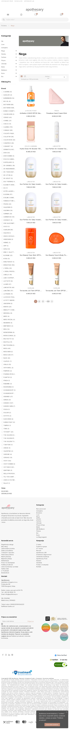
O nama (38, 544)
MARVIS (7, 306)
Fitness (38, 531)
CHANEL (7, 120)
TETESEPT (8, 432)
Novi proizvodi (41, 509)
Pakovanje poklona (7, 554)
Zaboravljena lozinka (8, 548)
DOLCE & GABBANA (10, 159)
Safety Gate (5, 568)
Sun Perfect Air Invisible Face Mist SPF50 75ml (57, 149)
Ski (2, 41)
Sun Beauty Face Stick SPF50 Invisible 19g (31, 255)
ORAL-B (7, 364)
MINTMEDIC (8, 326)
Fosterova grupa (41, 546)
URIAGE (7, 448)
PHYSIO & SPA (18, 1)
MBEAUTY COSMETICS (10, 310)
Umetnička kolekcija (42, 556)
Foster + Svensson (36, 678)
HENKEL (7, 242)
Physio (3, 60)
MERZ (6, 316)
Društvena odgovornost (43, 554)
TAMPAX (7, 425)
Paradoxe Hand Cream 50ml (56, 113)
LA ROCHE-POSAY (10, 297)
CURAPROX (9, 143)
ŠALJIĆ (7, 483)
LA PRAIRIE (8, 294)
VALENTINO (8, 451)
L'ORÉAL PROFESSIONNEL (10, 271)
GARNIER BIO (9, 217)
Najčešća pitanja (6, 558)
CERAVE (8, 117)
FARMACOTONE (10, 201)
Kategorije (6, 36)
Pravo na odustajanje (8, 562)
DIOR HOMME (9, 156)
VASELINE (8, 454)
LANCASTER (9, 287)
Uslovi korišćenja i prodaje (9, 566)
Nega (3, 51)
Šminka (3, 54)
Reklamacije (5, 560)
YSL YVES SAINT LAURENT (10, 477)
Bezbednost (5, 573)
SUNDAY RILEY (9, 422)
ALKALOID (8, 95)
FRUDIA (7, 204)
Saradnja (39, 562)
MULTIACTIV (9, 339)
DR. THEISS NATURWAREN (10, 172)
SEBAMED (8, 396)
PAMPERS (8, 371)
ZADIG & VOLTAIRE (10, 480)
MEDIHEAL (8, 313)
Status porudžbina (7, 550)
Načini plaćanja (6, 556)
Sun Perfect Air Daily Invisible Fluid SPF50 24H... (31, 184)
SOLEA (7, 409)
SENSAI (7, 400)
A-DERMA (8, 91)
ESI (6, 188)
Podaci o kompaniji (42, 564)
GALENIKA (8, 210)
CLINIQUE (8, 130)
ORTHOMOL (8, 367)
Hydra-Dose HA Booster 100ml (31, 149)
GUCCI (7, 226)
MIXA (7, 329)
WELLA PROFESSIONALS (10, 473)
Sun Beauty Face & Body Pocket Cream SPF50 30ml (57, 255)
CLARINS (8, 127)
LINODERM (8, 303)
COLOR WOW (9, 140)
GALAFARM (8, 207)
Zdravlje (4, 63)
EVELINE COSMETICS (10, 197)
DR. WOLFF (8, 178)
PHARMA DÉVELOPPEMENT (10, 374)
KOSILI (7, 258)
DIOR (7, 152)
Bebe (3, 67)
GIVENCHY (8, 220)
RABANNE (8, 383)
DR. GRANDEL (9, 165)
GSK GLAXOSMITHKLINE (10, 223)
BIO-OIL (7, 101)
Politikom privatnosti (17, 636)
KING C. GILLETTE (10, 252)
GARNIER (8, 213)
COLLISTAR (9, 136)
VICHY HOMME (9, 464)
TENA (6, 428)
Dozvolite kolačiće (52, 724)
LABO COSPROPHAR (10, 278)
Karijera (38, 560)
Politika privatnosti (7, 564)
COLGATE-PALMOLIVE (10, 133)
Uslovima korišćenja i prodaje (9, 715)
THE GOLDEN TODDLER (10, 441)
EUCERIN (8, 194)
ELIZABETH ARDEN (10, 185)
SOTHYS (7, 416)
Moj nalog (4, 546)
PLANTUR (8, 377)
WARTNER (8, 470)
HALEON (7, 233)
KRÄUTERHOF (9, 262)
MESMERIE (8, 323)
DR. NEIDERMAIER (10, 169)
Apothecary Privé (41, 558)
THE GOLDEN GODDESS (10, 435)
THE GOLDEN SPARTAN (10, 438)
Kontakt (38, 566)
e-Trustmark (5, 570)
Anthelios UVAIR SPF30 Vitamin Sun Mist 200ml (31, 113)
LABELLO (8, 274)
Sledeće (52, 301)
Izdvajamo (4, 47)
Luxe (2, 44)
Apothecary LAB (41, 552)
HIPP (6, 246)
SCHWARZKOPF (9, 390)
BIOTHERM (9, 104)
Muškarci (4, 70)
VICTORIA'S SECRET (10, 467)
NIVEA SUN (8, 355)
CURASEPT (8, 146)
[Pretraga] (35, 20)
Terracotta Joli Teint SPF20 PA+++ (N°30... (31, 291)
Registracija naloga (7, 544)
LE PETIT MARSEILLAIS (10, 300)
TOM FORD (8, 444)
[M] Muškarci (40, 529)
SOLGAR (7, 412)
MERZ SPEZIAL (9, 319)
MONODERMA (9, 332)
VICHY (7, 460)
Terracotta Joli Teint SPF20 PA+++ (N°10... (57, 291)
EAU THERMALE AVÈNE (10, 181)
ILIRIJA (7, 249)
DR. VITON (8, 175)
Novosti (38, 550)
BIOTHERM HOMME (10, 108)
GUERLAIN (8, 229)
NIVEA (7, 348)
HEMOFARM (8, 239)
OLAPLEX (8, 361)
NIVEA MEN (8, 351)
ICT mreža (39, 548)
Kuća (2, 73)
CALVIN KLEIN (9, 114)
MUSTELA (8, 342)
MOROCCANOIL (9, 335)
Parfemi (3, 57)
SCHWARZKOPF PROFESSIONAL (10, 393)
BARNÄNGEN (9, 98)
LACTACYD (8, 281)
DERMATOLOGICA (10, 149)
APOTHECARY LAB (29, 1)
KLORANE (8, 255)
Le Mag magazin (41, 537)
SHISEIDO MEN (9, 406)
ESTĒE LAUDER (10, 191)
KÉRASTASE (9, 265)
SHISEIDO (8, 403)
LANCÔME (8, 290)
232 (48, 301)
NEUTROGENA (10, 345)
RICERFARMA (9, 387)
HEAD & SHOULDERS (10, 236)
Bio (2, 76)
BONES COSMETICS (10, 111)
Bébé (38, 527)
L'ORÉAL (8, 268)
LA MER (7, 284)
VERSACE (8, 457)
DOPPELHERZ (9, 162)
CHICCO (7, 124)
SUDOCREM (8, 419)
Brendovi (39, 513)
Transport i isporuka (7, 552)
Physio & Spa (40, 525)
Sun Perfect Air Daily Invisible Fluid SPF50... (57, 184)
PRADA (7, 380)
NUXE (7, 358)
